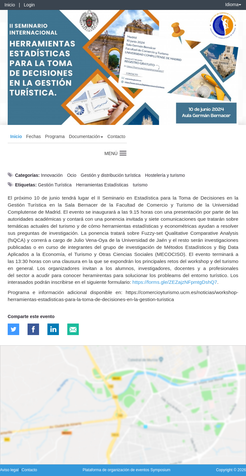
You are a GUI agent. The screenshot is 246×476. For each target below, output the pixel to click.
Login (29, 4)
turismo (140, 184)
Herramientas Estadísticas (102, 184)
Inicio (9, 4)
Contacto (116, 136)
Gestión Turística (54, 184)
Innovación (52, 175)
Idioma (233, 4)
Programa (54, 136)
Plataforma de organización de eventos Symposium (126, 470)
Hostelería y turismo (165, 175)
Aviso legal (10, 470)
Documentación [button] (86, 136)
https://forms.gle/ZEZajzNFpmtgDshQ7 (174, 282)
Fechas (33, 136)
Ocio (71, 175)
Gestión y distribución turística (111, 175)
